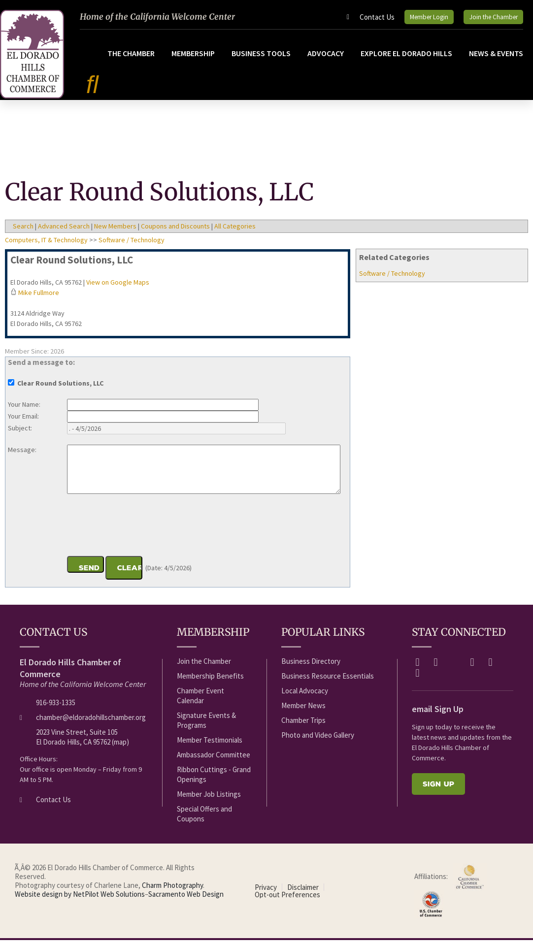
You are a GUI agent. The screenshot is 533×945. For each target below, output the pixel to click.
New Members (115, 231)
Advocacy (325, 58)
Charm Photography (172, 890)
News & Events (496, 58)
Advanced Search (64, 231)
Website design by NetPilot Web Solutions (80, 899)
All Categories (235, 231)
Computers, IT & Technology (46, 244)
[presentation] (142, 531)
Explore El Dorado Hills (406, 58)
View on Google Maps (117, 287)
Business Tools (261, 58)
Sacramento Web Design (186, 899)
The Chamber (131, 58)
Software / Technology (392, 278)
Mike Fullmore (38, 297)
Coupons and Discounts (175, 231)
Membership (193, 58)
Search (23, 231)
